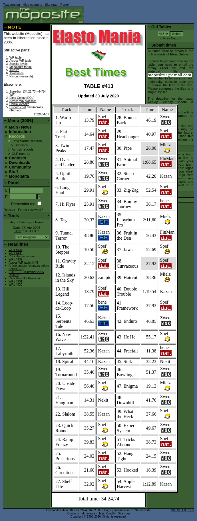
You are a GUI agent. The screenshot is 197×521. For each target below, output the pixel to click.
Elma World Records (27, 141)
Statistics (21, 145)
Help (12, 222)
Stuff (13, 171)
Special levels (18, 63)
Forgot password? (30, 209)
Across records (23, 149)
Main (13, 127)
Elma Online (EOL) (21, 97)
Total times (16, 73)
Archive (14, 70)
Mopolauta (19, 176)
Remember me (23, 204)
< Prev (165, 38)
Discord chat (17, 107)
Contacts (73, 513)
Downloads (19, 162)
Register (9, 209)
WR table (15, 57)
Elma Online (179, 54)
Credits (110, 513)
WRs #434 (15, 250)
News (26, 127)
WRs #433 (15, 253)
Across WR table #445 (23, 262)
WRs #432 (15, 259)
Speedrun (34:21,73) (23, 91)
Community (20, 167)
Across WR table (20, 60)
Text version (11, 4)
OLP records (21, 153)
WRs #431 (15, 281)
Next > (176, 38)
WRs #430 (15, 284)
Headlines (18, 244)
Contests (17, 158)
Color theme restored (22, 256)
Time (17, 231)
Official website (19, 104)
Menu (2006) (20, 120)
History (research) (21, 76)
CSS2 (190, 510)
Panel (65, 4)
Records (17, 136)
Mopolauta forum (20, 67)
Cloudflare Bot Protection (25, 278)
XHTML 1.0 (178, 510)
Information (20, 131)
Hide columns (32, 4)
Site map (51, 4)
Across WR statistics (22, 101)
